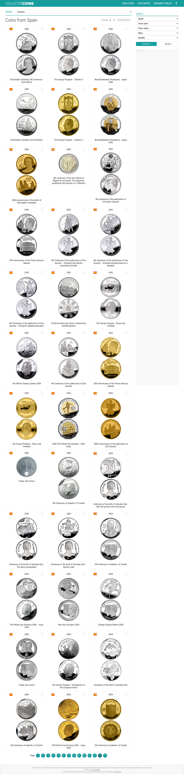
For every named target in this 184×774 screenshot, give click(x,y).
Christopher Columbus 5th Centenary (26, 140)
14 (105, 755)
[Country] (157, 19)
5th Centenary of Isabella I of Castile (68, 503)
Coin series (143, 3)
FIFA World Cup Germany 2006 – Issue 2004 (26, 626)
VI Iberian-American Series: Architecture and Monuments (68, 324)
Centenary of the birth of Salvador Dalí (111, 685)
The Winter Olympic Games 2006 (26, 383)
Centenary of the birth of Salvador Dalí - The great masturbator (26, 565)
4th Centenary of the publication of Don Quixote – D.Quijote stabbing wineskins (26, 324)
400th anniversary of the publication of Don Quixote (111, 445)
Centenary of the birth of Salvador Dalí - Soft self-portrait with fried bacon (110, 505)
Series (8, 11)
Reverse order (123, 20)
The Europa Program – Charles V (68, 79)
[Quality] (157, 38)
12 (95, 755)
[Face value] (157, 28)
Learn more (117, 772)
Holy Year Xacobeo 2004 (68, 624)
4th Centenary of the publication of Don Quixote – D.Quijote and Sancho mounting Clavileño (68, 263)
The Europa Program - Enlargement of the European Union (68, 686)
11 (90, 755)
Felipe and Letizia (27, 481)
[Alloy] (157, 33)
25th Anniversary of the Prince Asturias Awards (26, 261)
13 (100, 755)
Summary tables (163, 3)
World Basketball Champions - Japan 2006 (111, 80)
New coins (128, 3)
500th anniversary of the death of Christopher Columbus (26, 201)
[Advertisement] (157, 94)
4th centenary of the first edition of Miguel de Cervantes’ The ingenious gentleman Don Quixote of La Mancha (68, 180)
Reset (168, 44)
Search (146, 44)
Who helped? (96, 770)
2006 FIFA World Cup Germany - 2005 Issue (68, 445)
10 (84, 755)
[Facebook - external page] (176, 3)
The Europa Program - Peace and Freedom (110, 324)
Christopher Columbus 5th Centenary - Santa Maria (26, 80)
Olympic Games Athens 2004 (110, 624)
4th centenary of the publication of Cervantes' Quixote (110, 200)
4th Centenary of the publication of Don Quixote (68, 384)
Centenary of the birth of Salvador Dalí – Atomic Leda (68, 565)
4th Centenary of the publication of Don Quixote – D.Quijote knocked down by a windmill (110, 263)
